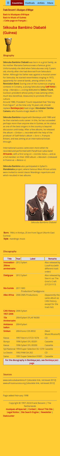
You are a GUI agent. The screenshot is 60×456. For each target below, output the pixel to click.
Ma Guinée (8, 288)
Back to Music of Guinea (14, 17)
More (50, 3)
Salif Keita (50, 86)
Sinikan (6, 331)
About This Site (45, 409)
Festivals (30, 3)
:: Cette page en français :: (15, 20)
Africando (7, 154)
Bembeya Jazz (17, 108)
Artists (40, 3)
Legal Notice (13, 412)
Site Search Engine (30, 412)
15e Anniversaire (9, 319)
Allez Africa (8, 295)
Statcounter (8, 415)
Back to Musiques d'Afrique (16, 14)
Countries (17, 3)
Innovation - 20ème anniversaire (9, 265)
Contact (32, 409)
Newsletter (46, 412)
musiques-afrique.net (16, 409)
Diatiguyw (8, 275)
